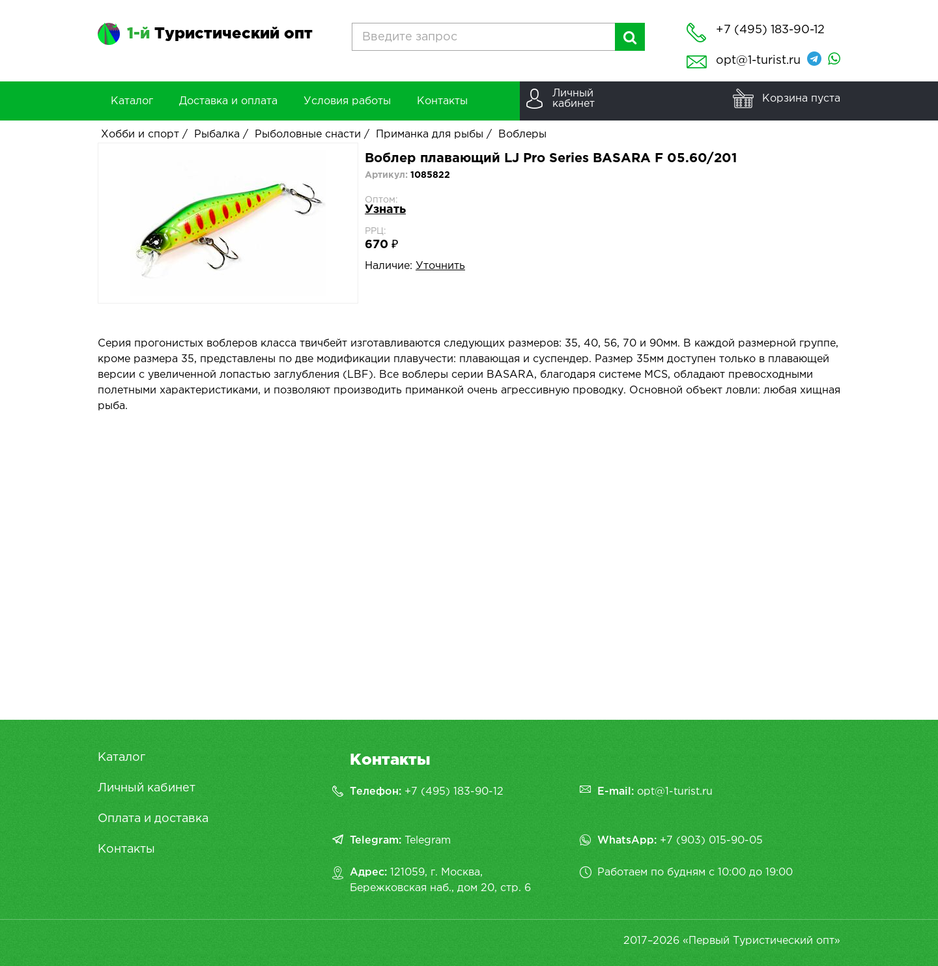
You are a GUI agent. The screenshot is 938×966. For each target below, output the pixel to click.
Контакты (126, 849)
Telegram (428, 840)
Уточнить (440, 266)
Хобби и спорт (140, 134)
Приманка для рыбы (429, 134)
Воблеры (522, 134)
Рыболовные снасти (308, 134)
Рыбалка (217, 134)
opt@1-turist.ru (758, 60)
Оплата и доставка (153, 819)
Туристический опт (220, 34)
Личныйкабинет (573, 99)
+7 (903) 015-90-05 (711, 840)
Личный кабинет (146, 788)
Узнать (385, 210)
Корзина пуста (801, 99)
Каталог (121, 757)
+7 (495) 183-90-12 (454, 792)
